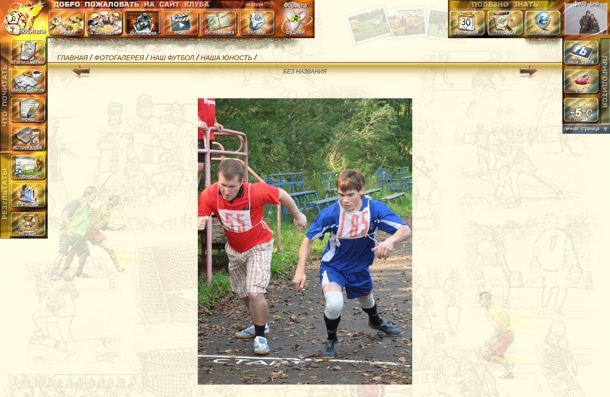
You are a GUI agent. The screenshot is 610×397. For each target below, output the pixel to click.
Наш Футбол (172, 58)
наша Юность (226, 58)
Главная (72, 58)
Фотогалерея (119, 58)
